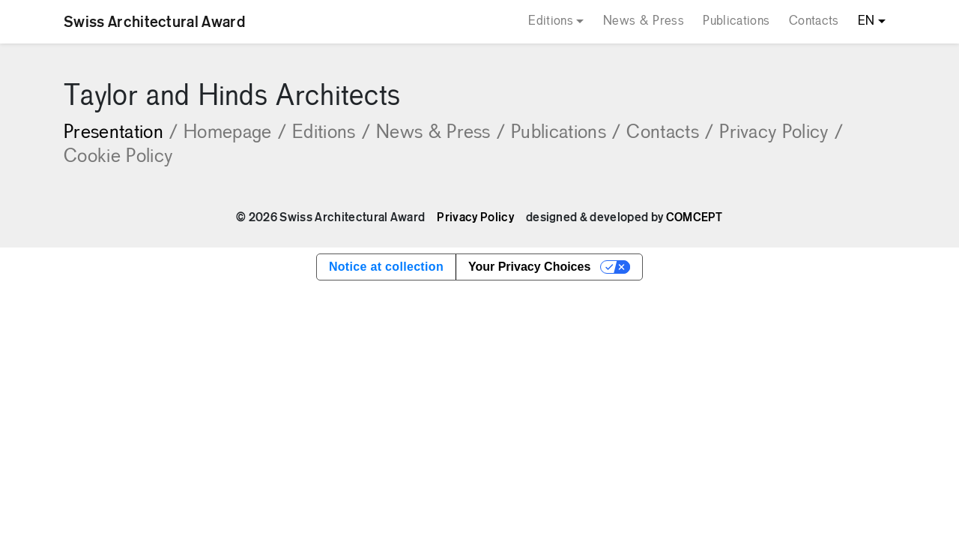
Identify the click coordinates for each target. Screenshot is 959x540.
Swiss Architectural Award (154, 21)
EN (866, 21)
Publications (736, 21)
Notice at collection (386, 266)
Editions (550, 21)
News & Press (643, 21)
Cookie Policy (118, 157)
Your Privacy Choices (529, 266)
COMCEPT (694, 218)
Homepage (235, 133)
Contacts (814, 21)
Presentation (121, 133)
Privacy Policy (781, 133)
